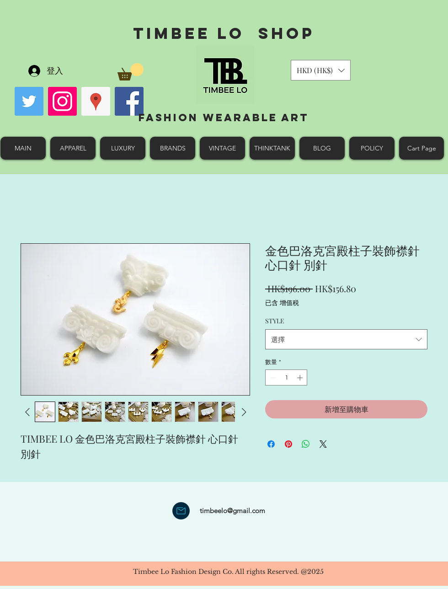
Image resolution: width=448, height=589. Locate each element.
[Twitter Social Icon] (29, 101)
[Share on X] (323, 444)
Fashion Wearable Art (224, 117)
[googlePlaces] (95, 101)
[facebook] (129, 101)
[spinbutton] (286, 378)
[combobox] (346, 339)
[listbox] (321, 70)
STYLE (274, 320)
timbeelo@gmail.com (232, 510)
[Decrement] (272, 378)
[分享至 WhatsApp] (305, 444)
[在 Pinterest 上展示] (288, 444)
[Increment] (300, 378)
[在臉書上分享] (271, 444)
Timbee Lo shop (224, 33)
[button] (130, 71)
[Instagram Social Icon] (62, 101)
